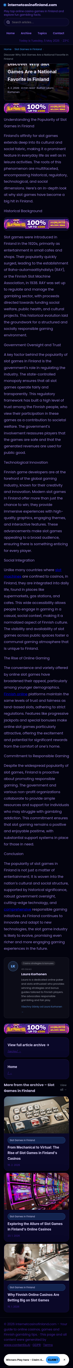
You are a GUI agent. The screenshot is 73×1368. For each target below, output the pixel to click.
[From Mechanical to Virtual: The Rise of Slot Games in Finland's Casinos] (36, 1133)
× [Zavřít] (64, 1360)
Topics (42, 33)
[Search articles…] (39, 22)
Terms (48, 1345)
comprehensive (17, 909)
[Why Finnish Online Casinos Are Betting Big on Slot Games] (36, 1278)
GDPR (37, 1345)
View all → (63, 1087)
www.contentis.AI (17, 1345)
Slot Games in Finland (28, 49)
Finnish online (15, 694)
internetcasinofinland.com (32, 4)
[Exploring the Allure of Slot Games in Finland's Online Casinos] (36, 1207)
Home (10, 33)
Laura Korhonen (34, 974)
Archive (26, 33)
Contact (58, 33)
